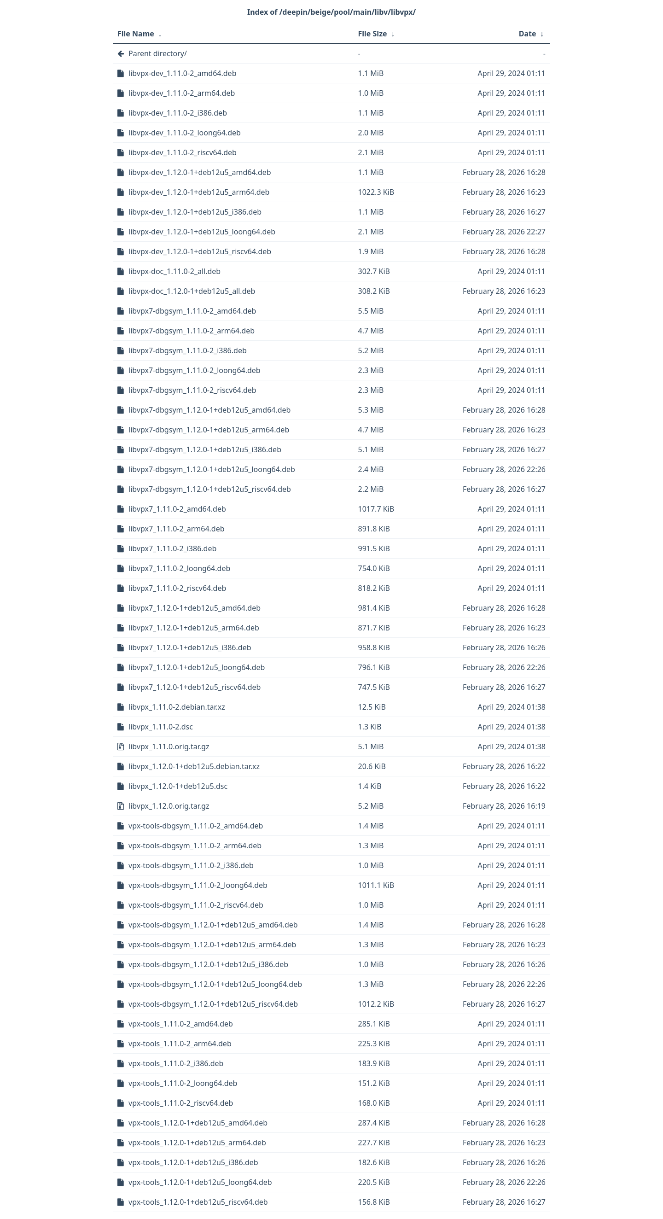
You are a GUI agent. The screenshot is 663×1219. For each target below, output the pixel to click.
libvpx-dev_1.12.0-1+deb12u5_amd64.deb (199, 172)
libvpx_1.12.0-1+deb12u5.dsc (177, 786)
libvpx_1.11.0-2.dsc (160, 727)
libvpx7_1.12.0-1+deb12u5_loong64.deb (196, 667)
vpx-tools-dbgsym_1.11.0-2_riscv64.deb (195, 905)
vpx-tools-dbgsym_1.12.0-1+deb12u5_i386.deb (208, 964)
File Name (135, 34)
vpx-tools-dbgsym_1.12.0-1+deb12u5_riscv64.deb (213, 1004)
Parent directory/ (157, 53)
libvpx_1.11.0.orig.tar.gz (168, 746)
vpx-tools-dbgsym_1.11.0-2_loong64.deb (198, 885)
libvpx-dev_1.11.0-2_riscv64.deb (182, 152)
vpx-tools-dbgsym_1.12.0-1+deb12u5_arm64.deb (212, 944)
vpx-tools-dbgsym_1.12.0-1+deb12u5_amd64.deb (213, 925)
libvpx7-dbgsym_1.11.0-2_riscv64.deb (192, 390)
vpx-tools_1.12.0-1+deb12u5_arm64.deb (197, 1142)
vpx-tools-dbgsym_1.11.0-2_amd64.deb (195, 826)
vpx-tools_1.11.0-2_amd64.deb (180, 1024)
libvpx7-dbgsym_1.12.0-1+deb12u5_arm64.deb (208, 430)
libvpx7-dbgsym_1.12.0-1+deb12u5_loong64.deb (211, 469)
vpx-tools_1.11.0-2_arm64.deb (180, 1043)
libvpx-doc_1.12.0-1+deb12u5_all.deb (191, 291)
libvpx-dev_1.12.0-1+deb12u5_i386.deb (195, 212)
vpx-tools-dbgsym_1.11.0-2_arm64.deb (195, 845)
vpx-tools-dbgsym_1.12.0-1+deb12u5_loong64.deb (215, 984)
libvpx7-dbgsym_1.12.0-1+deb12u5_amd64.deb (209, 410)
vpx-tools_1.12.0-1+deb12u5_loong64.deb (200, 1182)
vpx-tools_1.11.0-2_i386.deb (175, 1063)
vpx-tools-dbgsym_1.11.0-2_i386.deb (191, 865)
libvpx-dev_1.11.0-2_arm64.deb (181, 93)
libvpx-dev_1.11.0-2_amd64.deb (182, 73)
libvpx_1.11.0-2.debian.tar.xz (176, 707)
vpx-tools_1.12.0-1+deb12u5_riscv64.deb (198, 1202)
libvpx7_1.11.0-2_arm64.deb (176, 529)
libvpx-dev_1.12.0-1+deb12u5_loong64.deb (201, 232)
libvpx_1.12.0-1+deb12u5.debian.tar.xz (194, 766)
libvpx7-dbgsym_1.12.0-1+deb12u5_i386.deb (204, 449)
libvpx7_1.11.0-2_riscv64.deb (177, 588)
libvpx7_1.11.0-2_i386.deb (172, 548)
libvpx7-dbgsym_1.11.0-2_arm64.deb (191, 331)
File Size (372, 34)
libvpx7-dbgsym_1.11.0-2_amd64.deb (192, 311)
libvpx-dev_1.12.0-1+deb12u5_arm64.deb (198, 192)
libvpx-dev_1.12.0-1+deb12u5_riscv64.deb (199, 251)
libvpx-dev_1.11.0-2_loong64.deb (184, 133)
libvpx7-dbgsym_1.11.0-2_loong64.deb (194, 370)
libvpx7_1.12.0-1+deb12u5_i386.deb (189, 647)
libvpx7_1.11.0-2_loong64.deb (179, 568)
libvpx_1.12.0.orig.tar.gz (168, 806)
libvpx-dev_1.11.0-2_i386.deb (177, 113)
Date (527, 34)
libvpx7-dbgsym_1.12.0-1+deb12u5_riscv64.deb (209, 489)
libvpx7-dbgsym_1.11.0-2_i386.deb (187, 350)
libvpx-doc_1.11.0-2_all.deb (174, 271)
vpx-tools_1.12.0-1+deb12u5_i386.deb (193, 1162)
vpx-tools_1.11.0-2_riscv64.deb (180, 1103)
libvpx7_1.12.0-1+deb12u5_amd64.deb (194, 608)
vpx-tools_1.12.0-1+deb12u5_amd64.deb (198, 1123)
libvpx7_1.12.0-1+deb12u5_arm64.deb (193, 628)
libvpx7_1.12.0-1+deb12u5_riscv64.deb (194, 687)
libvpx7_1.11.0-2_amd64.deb (177, 509)
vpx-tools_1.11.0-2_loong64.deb (182, 1083)
